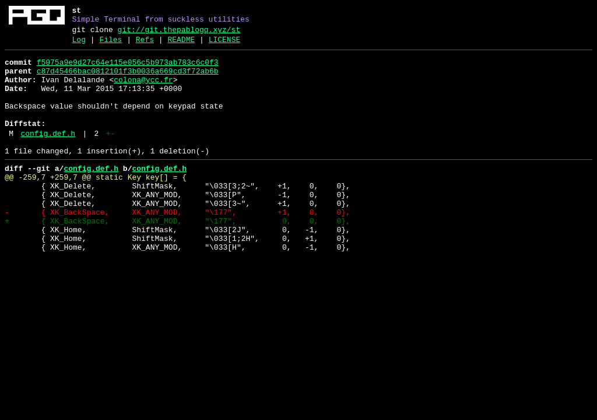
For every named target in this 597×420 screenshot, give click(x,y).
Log (79, 45)
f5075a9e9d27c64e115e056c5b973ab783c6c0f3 (128, 69)
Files (110, 45)
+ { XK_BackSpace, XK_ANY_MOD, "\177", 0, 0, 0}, (177, 256)
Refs (145, 45)
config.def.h (47, 154)
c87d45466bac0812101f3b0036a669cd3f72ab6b (128, 80)
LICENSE (225, 45)
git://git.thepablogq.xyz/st (179, 33)
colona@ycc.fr (143, 90)
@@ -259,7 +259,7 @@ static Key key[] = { (96, 203)
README (181, 45)
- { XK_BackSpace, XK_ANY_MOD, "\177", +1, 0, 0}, (177, 245)
